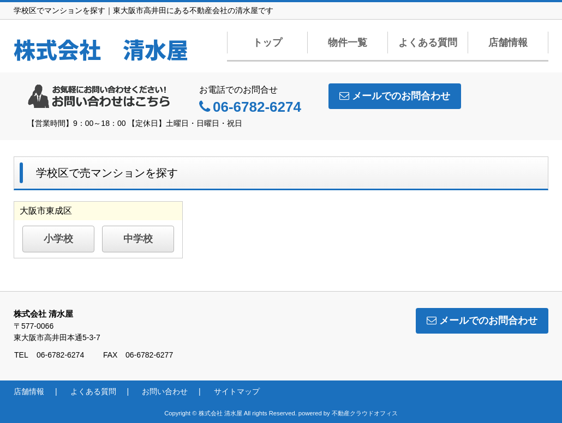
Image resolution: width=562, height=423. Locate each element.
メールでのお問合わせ (394, 95)
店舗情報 (508, 42)
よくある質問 (427, 42)
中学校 (138, 238)
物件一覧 (347, 42)
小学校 (58, 238)
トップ (267, 42)
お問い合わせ (165, 391)
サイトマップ (237, 391)
